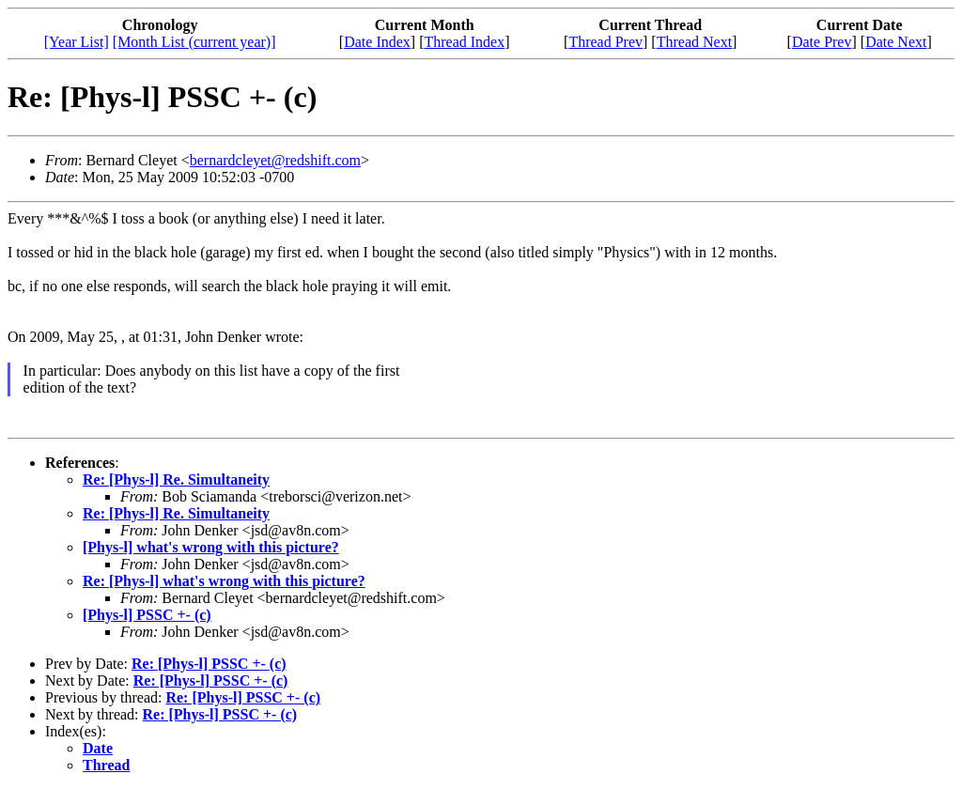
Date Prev (822, 42)
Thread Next (694, 42)
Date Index (377, 42)
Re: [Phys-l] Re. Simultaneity (176, 479)
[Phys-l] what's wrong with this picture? (211, 547)
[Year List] (76, 42)
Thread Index (464, 42)
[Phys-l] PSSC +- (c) (147, 615)
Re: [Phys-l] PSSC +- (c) (209, 664)
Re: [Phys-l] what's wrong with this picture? (224, 581)
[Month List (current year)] (194, 42)
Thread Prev (605, 42)
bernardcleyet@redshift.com (275, 160)
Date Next (895, 42)
